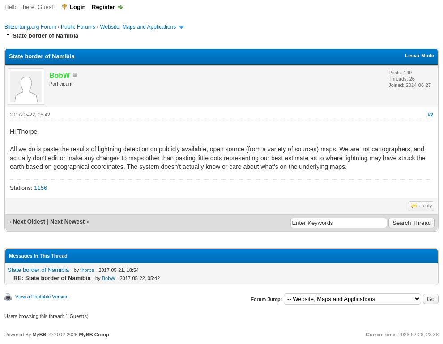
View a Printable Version (41, 296)
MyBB (39, 334)
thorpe (87, 270)
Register (103, 7)
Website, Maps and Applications (138, 27)
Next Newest (67, 221)
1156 (40, 188)
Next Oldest (29, 221)
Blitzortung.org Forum (30, 27)
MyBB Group (94, 334)
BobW (108, 278)
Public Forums (78, 27)
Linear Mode (419, 55)
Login (77, 7)
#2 (430, 114)
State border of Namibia (38, 270)
